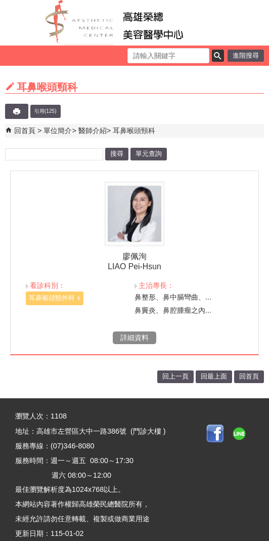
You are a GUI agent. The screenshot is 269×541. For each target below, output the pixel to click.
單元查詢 (149, 153)
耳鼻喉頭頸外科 (52, 298)
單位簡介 (57, 131)
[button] (218, 56)
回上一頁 (175, 376)
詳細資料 (134, 338)
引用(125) (45, 111)
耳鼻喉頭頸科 (134, 131)
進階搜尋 (246, 55)
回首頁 (24, 131)
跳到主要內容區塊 (5, 5)
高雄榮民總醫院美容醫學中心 (135, 23)
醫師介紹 (92, 131)
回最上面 (214, 376)
